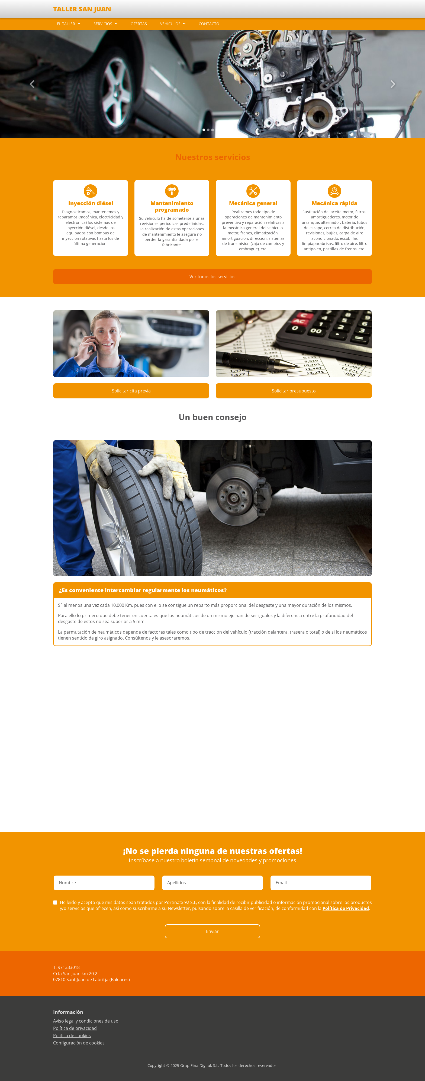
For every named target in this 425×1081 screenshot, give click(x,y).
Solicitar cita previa (131, 391)
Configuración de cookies (79, 1043)
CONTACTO (209, 23)
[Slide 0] (203, 130)
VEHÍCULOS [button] (170, 23)
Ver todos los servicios (212, 277)
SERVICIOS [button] (103, 23)
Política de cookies (72, 1036)
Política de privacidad (75, 1028)
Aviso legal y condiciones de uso (85, 1021)
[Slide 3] (216, 130)
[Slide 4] (221, 130)
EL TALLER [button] (66, 23)
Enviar (212, 931)
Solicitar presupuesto (294, 391)
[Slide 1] (208, 130)
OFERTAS (139, 23)
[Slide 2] (212, 130)
